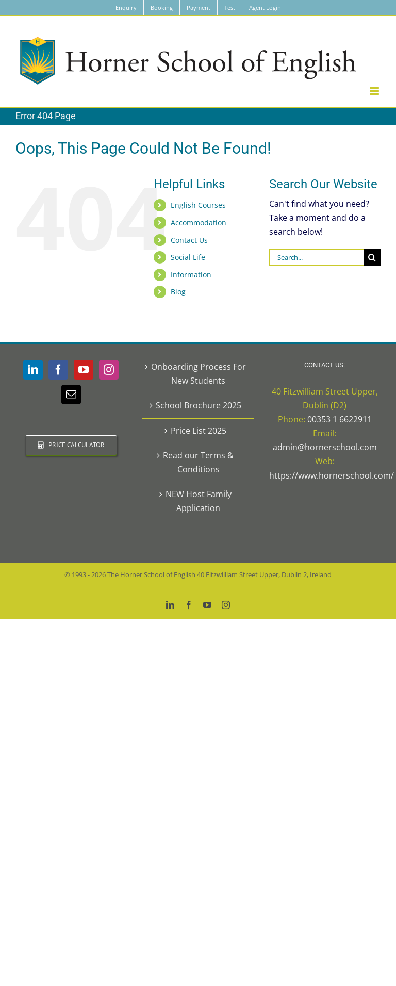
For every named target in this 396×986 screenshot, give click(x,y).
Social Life (188, 257)
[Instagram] (109, 370)
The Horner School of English (151, 574)
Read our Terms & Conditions (198, 462)
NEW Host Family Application (199, 501)
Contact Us (189, 240)
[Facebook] (58, 370)
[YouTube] (83, 370)
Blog (178, 292)
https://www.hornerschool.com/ (331, 475)
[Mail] (71, 394)
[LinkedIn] (33, 370)
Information (191, 275)
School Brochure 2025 (198, 405)
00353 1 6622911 (339, 419)
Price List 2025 (198, 430)
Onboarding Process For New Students (198, 373)
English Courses (198, 205)
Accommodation (198, 222)
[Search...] (316, 257)
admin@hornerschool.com (325, 447)
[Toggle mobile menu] (375, 91)
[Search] (372, 257)
